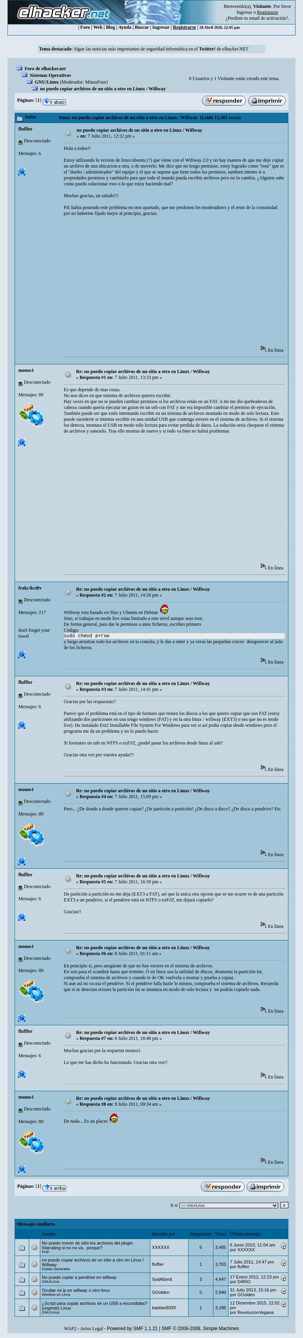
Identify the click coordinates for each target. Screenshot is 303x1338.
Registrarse (184, 27)
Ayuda (124, 27)
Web (98, 27)
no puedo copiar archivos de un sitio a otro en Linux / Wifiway (102, 88)
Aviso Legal (91, 1328)
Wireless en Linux (56, 1295)
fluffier (25, 129)
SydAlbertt (162, 1279)
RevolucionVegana (256, 1312)
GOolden (160, 1292)
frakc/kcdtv (29, 588)
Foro (85, 27)
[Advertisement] (183, 283)
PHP (45, 1252)
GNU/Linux (47, 82)
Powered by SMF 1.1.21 (132, 1328)
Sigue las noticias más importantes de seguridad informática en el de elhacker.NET (161, 49)
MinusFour (95, 82)
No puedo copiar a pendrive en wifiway (79, 1277)
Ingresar (244, 12)
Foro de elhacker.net (44, 68)
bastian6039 (164, 1307)
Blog (110, 27)
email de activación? (268, 18)
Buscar (142, 27)
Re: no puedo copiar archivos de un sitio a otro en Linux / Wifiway (143, 371)
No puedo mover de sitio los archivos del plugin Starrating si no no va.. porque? (87, 1245)
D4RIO (244, 1281)
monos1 (26, 370)
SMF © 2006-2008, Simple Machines (200, 1328)
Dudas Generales (56, 1269)
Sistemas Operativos (50, 75)
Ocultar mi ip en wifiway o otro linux (76, 1290)
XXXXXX (160, 1247)
